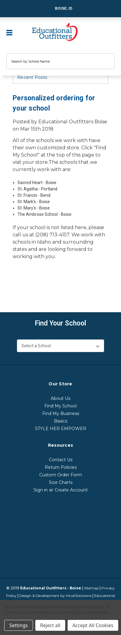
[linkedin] (50, 286)
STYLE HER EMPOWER (60, 428)
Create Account (71, 490)
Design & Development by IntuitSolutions (55, 595)
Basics (60, 421)
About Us (60, 398)
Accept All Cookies (92, 625)
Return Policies (61, 467)
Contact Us (60, 459)
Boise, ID (59, 8)
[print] (27, 286)
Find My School (60, 406)
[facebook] (16, 286)
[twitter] (39, 286)
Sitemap (91, 588)
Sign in (40, 490)
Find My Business (60, 413)
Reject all (50, 625)
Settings (18, 625)
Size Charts (60, 482)
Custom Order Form (60, 475)
